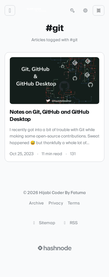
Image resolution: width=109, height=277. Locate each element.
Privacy (56, 203)
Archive (36, 203)
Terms (74, 203)
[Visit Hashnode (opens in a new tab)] (55, 248)
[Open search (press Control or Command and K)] (72, 10)
